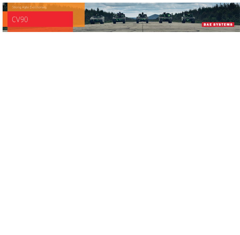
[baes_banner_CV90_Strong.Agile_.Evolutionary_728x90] (121, 30)
